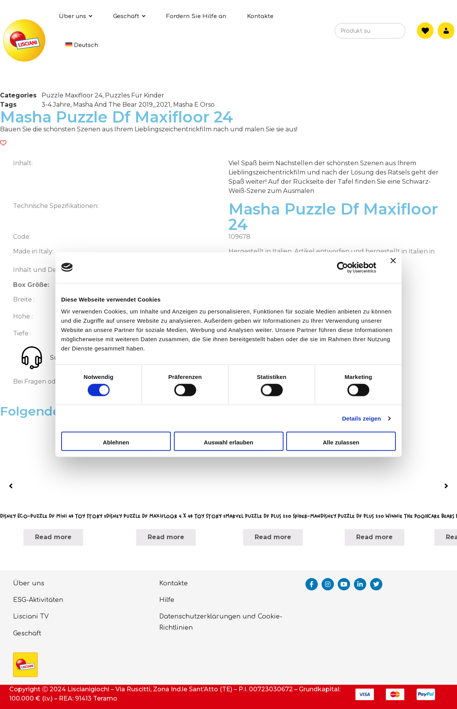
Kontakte (173, 583)
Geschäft (27, 633)
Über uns (28, 583)
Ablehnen (116, 442)
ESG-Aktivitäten (38, 600)
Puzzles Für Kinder (134, 95)
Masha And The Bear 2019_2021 (121, 104)
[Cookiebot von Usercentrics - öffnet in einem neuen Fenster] (342, 267)
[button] (3, 143)
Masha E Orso (194, 104)
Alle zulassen (341, 442)
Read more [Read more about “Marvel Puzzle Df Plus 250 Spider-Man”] (273, 537)
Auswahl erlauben (228, 442)
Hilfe (166, 600)
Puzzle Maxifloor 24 (72, 95)
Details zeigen (361, 418)
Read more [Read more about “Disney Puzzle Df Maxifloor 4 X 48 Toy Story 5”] (166, 537)
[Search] (388, 33)
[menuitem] (82, 45)
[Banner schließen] (393, 267)
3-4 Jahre (56, 104)
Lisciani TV (31, 616)
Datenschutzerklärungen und (207, 616)
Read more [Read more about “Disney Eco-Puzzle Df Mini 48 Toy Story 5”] (53, 537)
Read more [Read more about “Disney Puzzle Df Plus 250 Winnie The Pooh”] (374, 537)
